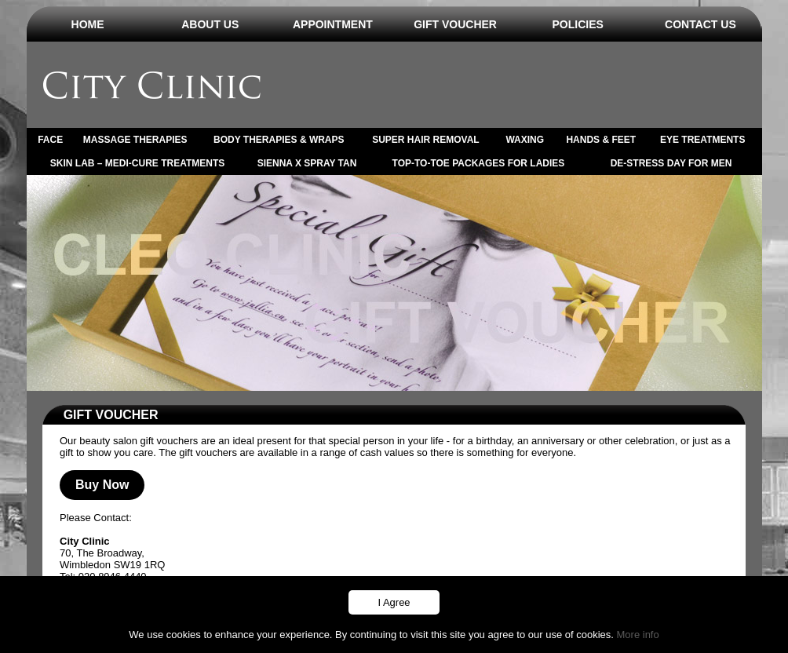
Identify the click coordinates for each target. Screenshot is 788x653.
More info (638, 634)
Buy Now (102, 484)
